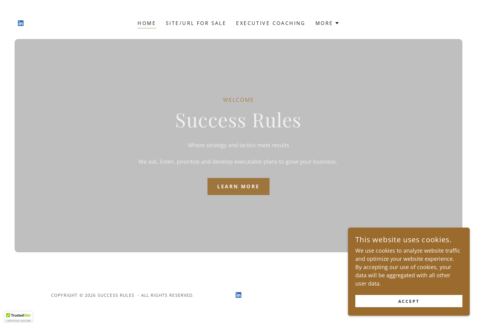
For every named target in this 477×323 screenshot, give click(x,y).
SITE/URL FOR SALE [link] (196, 23)
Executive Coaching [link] (271, 23)
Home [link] (147, 23)
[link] (21, 23)
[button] (327, 23)
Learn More (238, 186)
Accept (409, 301)
